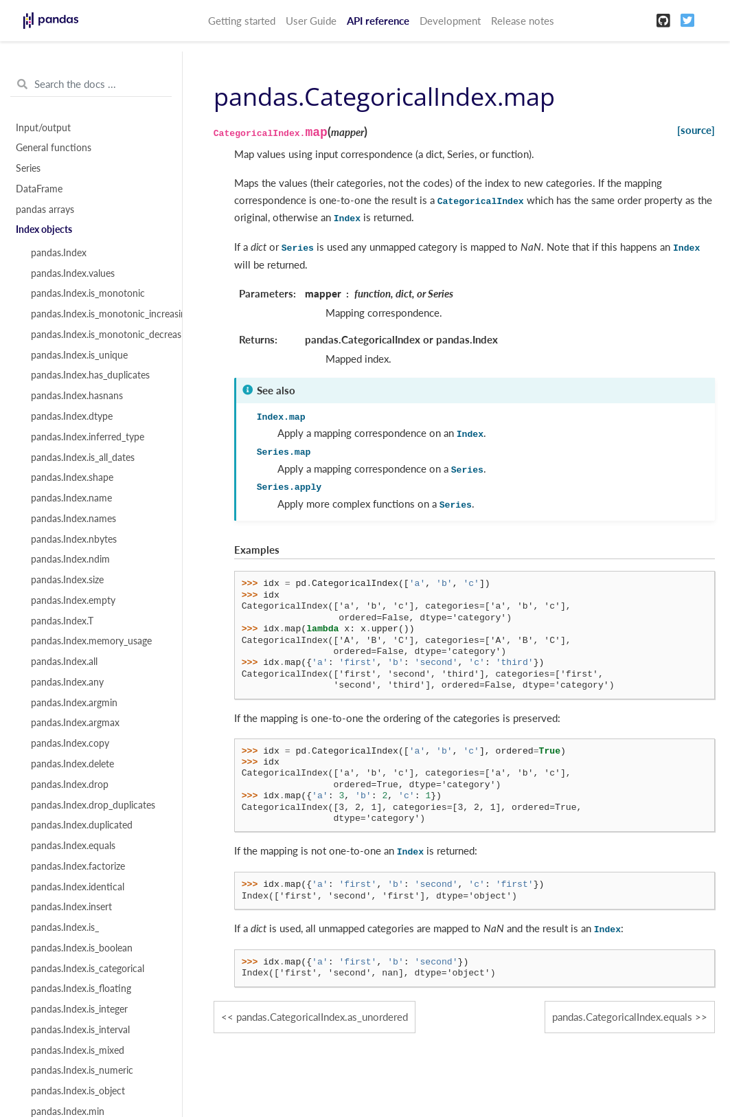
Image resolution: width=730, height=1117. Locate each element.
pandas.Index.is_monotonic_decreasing (98, 334)
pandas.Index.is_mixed (77, 1050)
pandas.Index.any (67, 682)
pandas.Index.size (67, 579)
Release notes (522, 20)
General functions (53, 147)
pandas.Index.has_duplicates (90, 375)
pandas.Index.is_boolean (82, 948)
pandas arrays (45, 209)
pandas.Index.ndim (70, 559)
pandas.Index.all (64, 661)
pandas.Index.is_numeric (82, 1070)
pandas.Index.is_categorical (87, 968)
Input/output (43, 127)
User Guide (311, 20)
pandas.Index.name (71, 498)
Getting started (241, 20)
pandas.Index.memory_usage (91, 640)
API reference (378, 20)
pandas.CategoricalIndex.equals (622, 1017)
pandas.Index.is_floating (81, 988)
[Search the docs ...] (91, 84)
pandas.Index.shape (72, 477)
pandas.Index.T (62, 621)
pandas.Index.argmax (75, 722)
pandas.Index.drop (70, 784)
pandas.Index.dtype (72, 416)
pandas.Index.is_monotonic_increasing (98, 313)
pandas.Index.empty (73, 600)
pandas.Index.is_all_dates (83, 457)
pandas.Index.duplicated (82, 825)
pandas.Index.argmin (74, 702)
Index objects (44, 229)
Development (450, 20)
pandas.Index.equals (73, 845)
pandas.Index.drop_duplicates (93, 805)
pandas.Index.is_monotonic (88, 293)
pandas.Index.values (73, 273)
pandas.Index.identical (77, 886)
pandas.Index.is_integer (79, 1009)
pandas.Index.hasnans (77, 395)
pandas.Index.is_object (78, 1090)
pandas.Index (59, 252)
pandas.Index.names (73, 518)
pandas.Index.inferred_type (87, 436)
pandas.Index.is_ (65, 927)
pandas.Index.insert (71, 906)
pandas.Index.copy (70, 743)
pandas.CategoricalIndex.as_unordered (322, 1017)
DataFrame (39, 188)
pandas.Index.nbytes (74, 539)
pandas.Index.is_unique (79, 355)
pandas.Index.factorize (78, 866)
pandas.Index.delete (72, 763)
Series (28, 168)
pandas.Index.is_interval (80, 1029)
